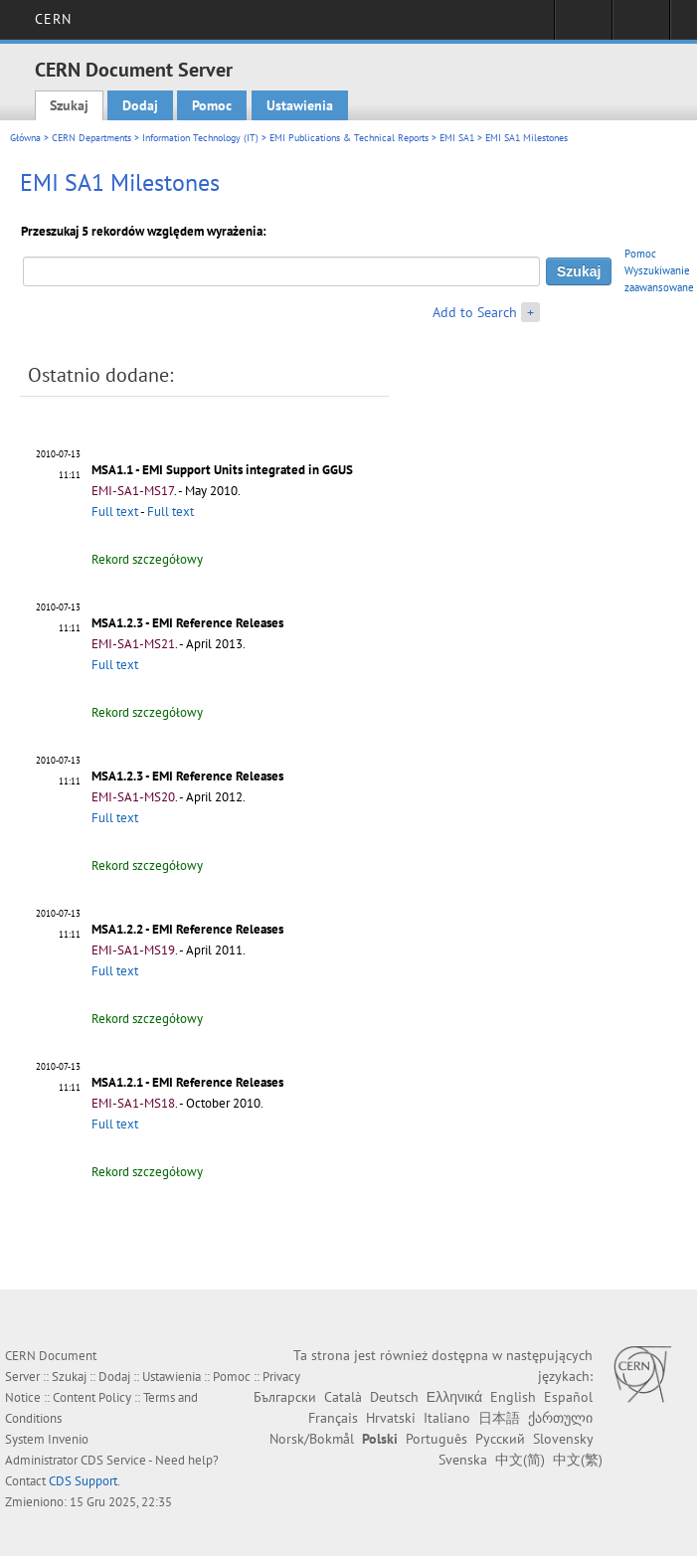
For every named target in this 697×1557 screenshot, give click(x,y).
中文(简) (520, 1460)
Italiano (447, 1418)
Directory (640, 26)
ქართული (560, 1418)
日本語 (499, 1418)
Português (436, 1439)
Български (285, 1397)
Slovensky (563, 1439)
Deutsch (394, 1397)
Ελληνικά (454, 1397)
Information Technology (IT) (200, 137)
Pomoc (212, 105)
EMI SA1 (456, 137)
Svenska (462, 1460)
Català (343, 1397)
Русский (500, 1439)
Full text (114, 511)
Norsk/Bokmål (311, 1439)
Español (568, 1397)
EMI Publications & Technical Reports (349, 137)
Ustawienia (299, 105)
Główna (25, 137)
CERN (53, 19)
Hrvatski (391, 1418)
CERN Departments (91, 137)
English (513, 1397)
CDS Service (113, 1460)
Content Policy (92, 1397)
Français (333, 1418)
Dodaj (140, 105)
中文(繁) (578, 1460)
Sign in (583, 26)
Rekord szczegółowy (147, 559)
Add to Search (475, 312)
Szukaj (69, 105)
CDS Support (83, 1480)
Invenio (68, 1439)
